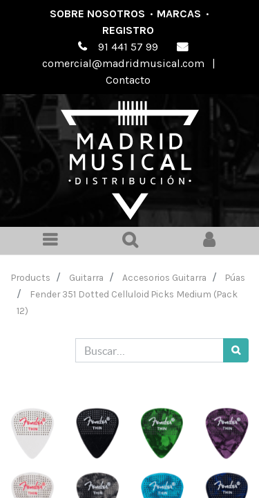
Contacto (128, 79)
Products (30, 277)
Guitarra (86, 277)
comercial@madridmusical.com (123, 63)
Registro (128, 30)
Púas (235, 277)
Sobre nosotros (97, 13)
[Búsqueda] (236, 350)
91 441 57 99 (128, 46)
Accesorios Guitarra (164, 277)
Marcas (179, 13)
